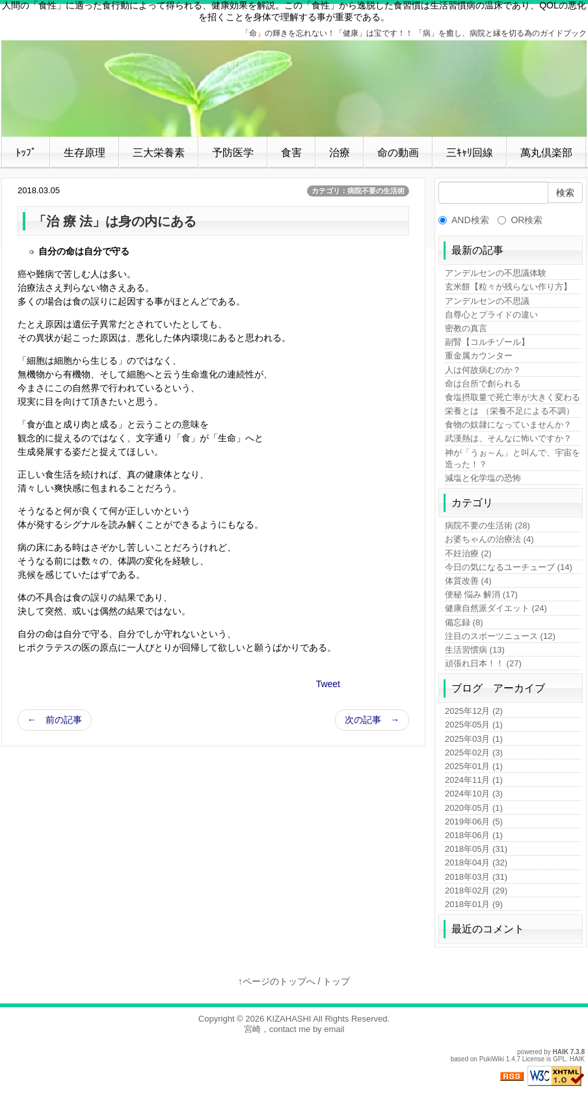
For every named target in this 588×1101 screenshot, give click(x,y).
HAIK (560, 1051)
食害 (291, 152)
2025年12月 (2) (474, 711)
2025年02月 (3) (474, 752)
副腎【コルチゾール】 (487, 342)
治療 (339, 152)
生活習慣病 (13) (475, 650)
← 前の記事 (54, 719)
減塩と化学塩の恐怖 (483, 478)
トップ (336, 981)
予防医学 (233, 152)
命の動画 (398, 152)
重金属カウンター (479, 355)
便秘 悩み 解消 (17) (481, 594)
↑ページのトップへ (276, 981)
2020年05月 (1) (474, 808)
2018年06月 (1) (474, 835)
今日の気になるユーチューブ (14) (508, 567)
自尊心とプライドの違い (491, 314)
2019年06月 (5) (474, 821)
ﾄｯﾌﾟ (26, 152)
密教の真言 (466, 328)
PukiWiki (491, 1059)
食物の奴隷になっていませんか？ (508, 424)
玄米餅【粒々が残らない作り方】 (508, 287)
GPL (559, 1059)
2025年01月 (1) (474, 766)
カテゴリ (472, 502)
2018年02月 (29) (476, 890)
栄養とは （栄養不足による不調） (509, 411)
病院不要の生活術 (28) (487, 525)
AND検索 (463, 220)
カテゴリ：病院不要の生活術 (358, 191)
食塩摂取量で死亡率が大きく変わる (512, 397)
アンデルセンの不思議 (487, 301)
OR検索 (520, 220)
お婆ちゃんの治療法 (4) (489, 539)
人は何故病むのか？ (483, 370)
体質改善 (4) (468, 581)
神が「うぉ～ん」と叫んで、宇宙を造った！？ (512, 458)
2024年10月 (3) (474, 793)
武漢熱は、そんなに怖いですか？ (508, 438)
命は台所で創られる (483, 383)
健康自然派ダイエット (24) (496, 608)
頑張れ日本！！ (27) (483, 663)
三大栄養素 (159, 152)
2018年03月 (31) (476, 877)
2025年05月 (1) (474, 724)
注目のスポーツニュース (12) (500, 636)
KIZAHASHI (289, 1019)
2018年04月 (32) (476, 862)
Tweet (328, 684)
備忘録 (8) (464, 622)
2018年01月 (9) (474, 904)
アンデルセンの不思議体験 (495, 273)
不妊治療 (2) (468, 553)
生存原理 (84, 152)
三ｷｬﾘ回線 (469, 152)
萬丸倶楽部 (546, 152)
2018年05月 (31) (476, 849)
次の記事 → (372, 719)
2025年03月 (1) (474, 739)
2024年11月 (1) (474, 780)
